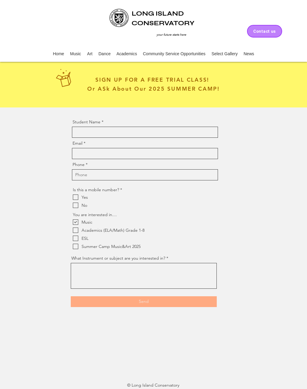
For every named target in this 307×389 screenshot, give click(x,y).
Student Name (86, 122)
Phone (79, 164)
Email (77, 143)
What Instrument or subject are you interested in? (118, 258)
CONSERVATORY (163, 23)
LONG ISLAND (158, 13)
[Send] (144, 301)
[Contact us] (264, 31)
